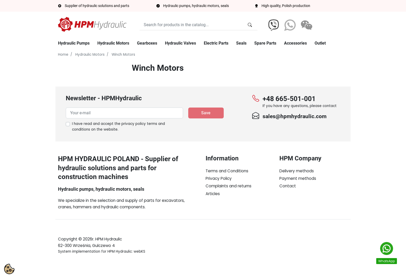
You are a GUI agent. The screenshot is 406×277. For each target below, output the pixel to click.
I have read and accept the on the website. (118, 126)
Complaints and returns (228, 186)
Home (63, 54)
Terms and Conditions (227, 171)
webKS (139, 263)
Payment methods (297, 178)
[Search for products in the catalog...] (249, 24)
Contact (287, 186)
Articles (213, 193)
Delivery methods (296, 171)
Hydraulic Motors (90, 54)
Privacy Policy (219, 178)
